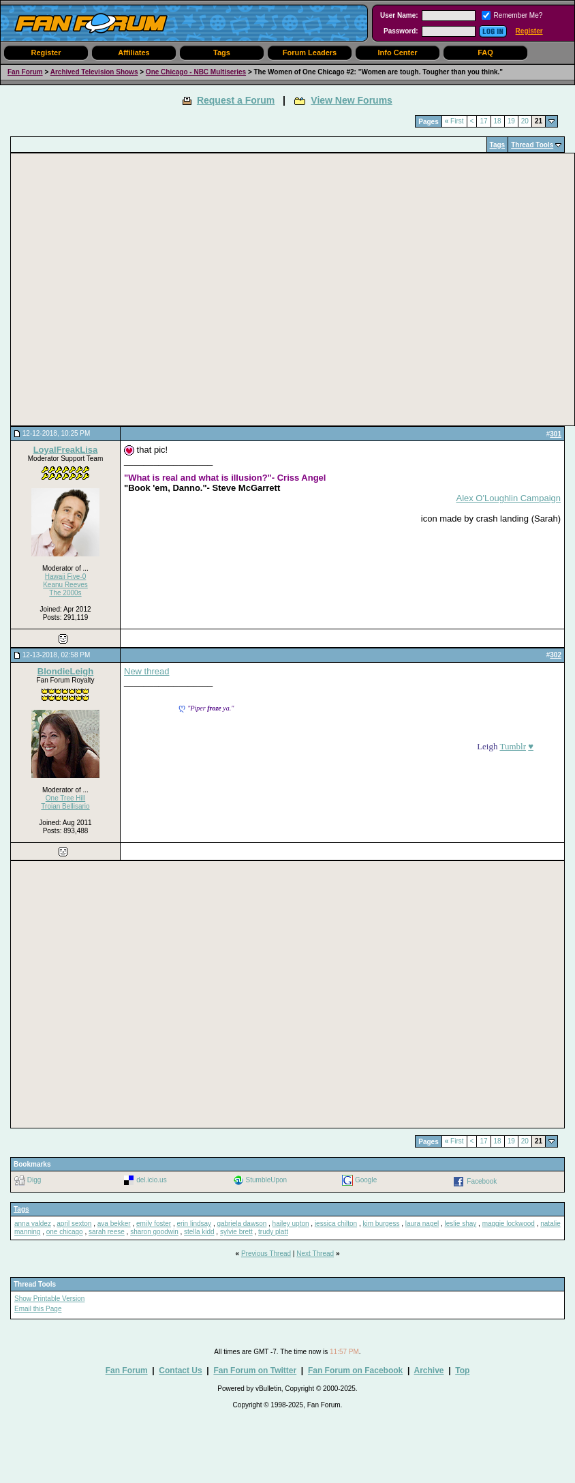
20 (525, 121)
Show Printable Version (49, 1298)
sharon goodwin (154, 1231)
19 (511, 121)
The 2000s (65, 593)
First (454, 121)
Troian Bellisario (65, 806)
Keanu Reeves (65, 584)
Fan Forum (25, 72)
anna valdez (32, 1223)
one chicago (64, 1231)
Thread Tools (532, 145)
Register (529, 31)
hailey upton (291, 1223)
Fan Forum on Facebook (355, 1370)
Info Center (397, 52)
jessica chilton (336, 1223)
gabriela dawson (241, 1223)
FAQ (485, 52)
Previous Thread (266, 1253)
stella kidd (199, 1231)
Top (462, 1370)
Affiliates (133, 52)
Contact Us (180, 1370)
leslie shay (461, 1223)
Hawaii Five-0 (66, 576)
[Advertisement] (127, 289)
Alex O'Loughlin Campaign (508, 498)
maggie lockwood (508, 1223)
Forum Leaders (310, 52)
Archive (429, 1370)
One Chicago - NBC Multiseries (196, 72)
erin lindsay (194, 1223)
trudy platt (273, 1231)
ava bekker (114, 1223)
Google (366, 1180)
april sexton (74, 1223)
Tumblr (512, 746)
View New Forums (351, 100)
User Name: (399, 15)
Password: (401, 31)
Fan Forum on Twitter (254, 1370)
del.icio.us (151, 1180)
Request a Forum (236, 100)
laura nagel (422, 1223)
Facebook (482, 1181)
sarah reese (107, 1231)
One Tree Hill (65, 798)
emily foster (153, 1223)
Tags (221, 52)
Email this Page (37, 1309)
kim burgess (381, 1223)
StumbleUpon (267, 1180)
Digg (34, 1180)
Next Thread (315, 1253)
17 (483, 121)
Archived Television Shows (94, 72)
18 (497, 121)
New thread (146, 671)
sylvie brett (236, 1231)
